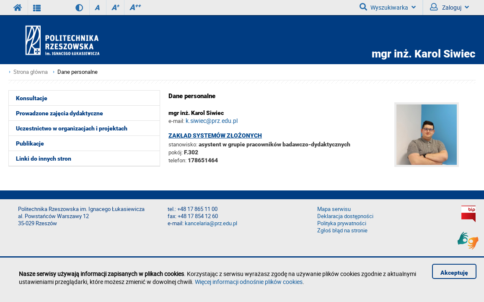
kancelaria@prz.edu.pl (211, 223)
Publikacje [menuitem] (30, 143)
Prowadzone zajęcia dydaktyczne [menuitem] (59, 113)
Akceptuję (454, 272)
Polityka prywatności (341, 223)
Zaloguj (449, 7)
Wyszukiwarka (388, 7)
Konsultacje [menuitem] (31, 98)
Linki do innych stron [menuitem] (43, 158)
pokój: (176, 152)
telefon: (177, 160)
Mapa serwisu (334, 209)
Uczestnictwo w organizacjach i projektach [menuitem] (71, 128)
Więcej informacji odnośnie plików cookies (249, 282)
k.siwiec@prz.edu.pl (212, 121)
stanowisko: (182, 144)
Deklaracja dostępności (345, 216)
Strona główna (30, 72)
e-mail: (176, 121)
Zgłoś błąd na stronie (342, 230)
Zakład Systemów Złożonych (215, 135)
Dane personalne (77, 72)
